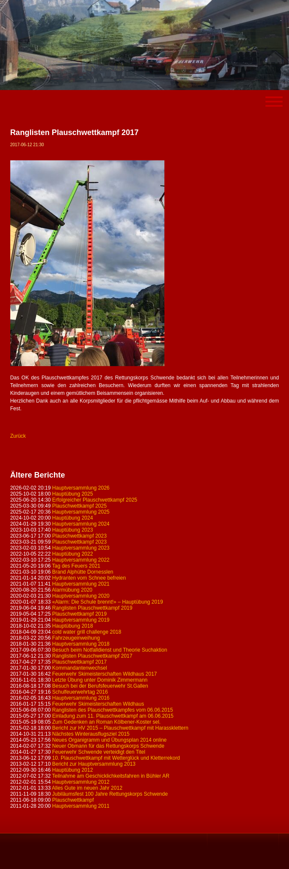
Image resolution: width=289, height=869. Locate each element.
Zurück (18, 436)
